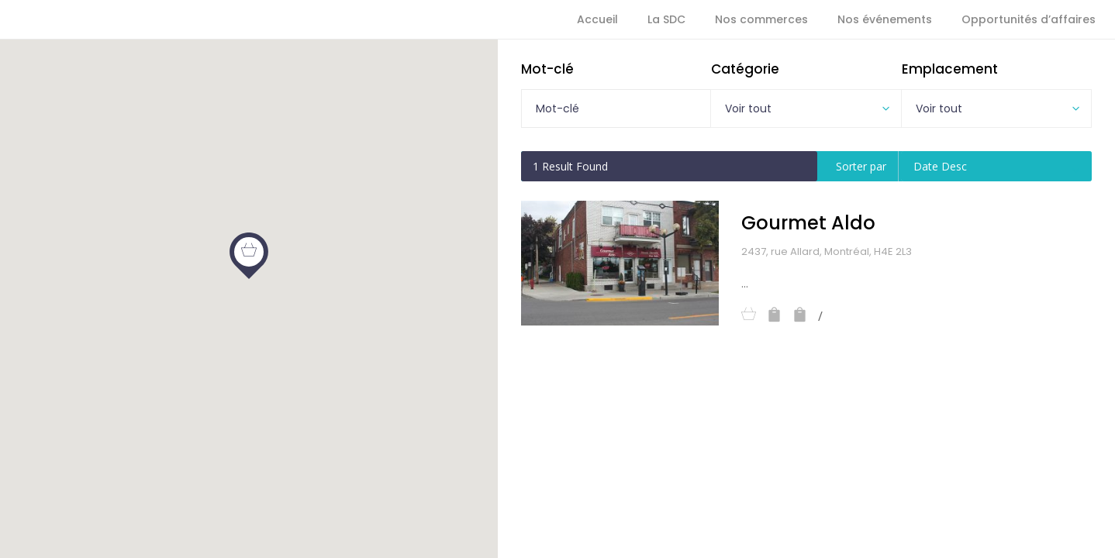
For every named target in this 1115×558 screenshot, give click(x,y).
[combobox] (805, 108)
